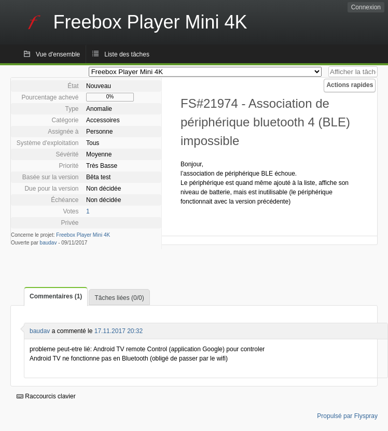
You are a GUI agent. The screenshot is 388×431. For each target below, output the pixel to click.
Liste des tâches (126, 54)
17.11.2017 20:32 (118, 331)
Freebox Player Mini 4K (83, 235)
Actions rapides (349, 85)
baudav (48, 243)
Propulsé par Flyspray (347, 416)
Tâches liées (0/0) (119, 297)
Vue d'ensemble (58, 54)
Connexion (366, 7)
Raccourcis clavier (46, 396)
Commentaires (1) (56, 296)
